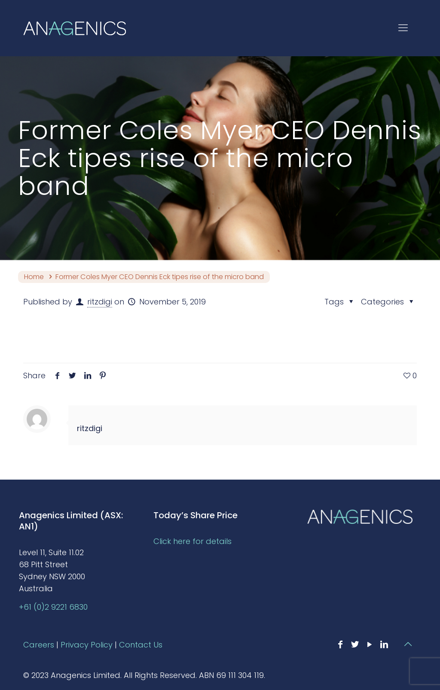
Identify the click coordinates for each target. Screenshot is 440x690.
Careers (38, 644)
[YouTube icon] (370, 644)
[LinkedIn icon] (384, 644)
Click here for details (192, 541)
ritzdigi (99, 301)
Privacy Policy (87, 644)
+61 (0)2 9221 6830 (53, 607)
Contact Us (140, 644)
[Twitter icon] (355, 644)
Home (34, 277)
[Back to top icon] (408, 644)
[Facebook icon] (340, 644)
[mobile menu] (403, 28)
